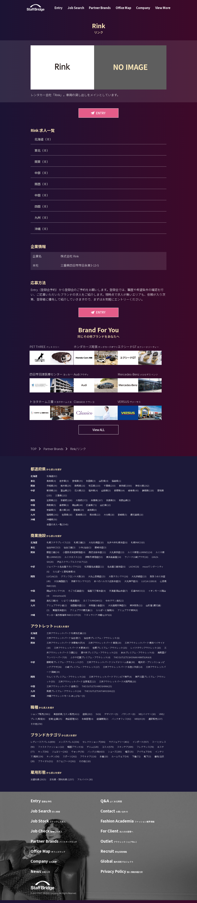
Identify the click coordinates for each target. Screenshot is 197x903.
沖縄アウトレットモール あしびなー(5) (66, 698)
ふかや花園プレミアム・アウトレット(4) (90, 660)
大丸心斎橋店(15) (96, 579)
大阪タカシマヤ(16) (118, 579)
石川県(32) (80, 493)
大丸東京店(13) (116, 555)
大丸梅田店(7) (61, 583)
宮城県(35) (77, 483)
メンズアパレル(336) (69, 744)
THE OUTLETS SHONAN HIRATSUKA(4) (132, 660)
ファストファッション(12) (51, 749)
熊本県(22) (95, 517)
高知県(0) (92, 512)
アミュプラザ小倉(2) (57, 608)
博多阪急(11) (136, 608)
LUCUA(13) (52, 579)
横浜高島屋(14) (113, 559)
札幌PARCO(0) (138, 545)
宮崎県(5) (122, 517)
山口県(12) (105, 507)
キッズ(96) (43, 754)
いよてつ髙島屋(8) (71, 603)
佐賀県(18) (67, 517)
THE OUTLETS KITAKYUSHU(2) (100, 694)
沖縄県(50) (52, 522)
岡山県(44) (77, 507)
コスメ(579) (108, 749)
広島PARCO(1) (138, 593)
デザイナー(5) (111, 716)
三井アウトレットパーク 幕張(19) (104, 645)
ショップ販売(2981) (40, 716)
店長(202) (87, 716)
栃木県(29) (66, 488)
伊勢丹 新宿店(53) (94, 559)
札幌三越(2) (79, 545)
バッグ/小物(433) (96, 754)
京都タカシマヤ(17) (81, 583)
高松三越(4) (52, 603)
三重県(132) (61, 498)
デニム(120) (92, 749)
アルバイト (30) (85, 782)
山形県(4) (103, 483)
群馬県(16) (80, 488)
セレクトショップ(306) (94, 744)
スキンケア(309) (125, 749)
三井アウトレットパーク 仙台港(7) (64, 640)
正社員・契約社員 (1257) (62, 782)
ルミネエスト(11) (73, 559)
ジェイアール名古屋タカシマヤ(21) (64, 569)
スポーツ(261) (70, 759)
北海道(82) (52, 478)
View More (158, 11)
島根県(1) (64, 507)
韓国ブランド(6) (75, 749)
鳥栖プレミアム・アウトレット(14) (64, 694)
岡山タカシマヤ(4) (56, 593)
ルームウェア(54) (120, 759)
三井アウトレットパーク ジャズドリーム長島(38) (111, 664)
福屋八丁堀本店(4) (97, 593)
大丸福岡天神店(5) (117, 608)
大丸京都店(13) (138, 579)
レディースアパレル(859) (43, 744)
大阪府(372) (82, 503)
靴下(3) (147, 759)
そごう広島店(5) (76, 593)
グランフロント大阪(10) (73, 579)
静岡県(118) (148, 493)
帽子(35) (129, 754)
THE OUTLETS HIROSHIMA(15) (97, 689)
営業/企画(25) (55, 721)
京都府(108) (66, 503)
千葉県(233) (109, 488)
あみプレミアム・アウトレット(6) (137, 655)
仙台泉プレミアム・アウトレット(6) (101, 640)
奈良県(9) (110, 503)
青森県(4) (51, 483)
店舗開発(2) (102, 721)
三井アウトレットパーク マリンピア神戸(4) (110, 679)
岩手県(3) (64, 483)
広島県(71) (91, 507)
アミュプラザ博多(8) (127, 612)
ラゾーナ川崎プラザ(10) (136, 559)
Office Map (122, 11)
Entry (63, 11)
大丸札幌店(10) (96, 545)
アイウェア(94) (144, 754)
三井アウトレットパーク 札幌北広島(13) (66, 635)
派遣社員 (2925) (39, 782)
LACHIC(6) (134, 569)
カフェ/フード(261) (66, 764)
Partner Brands (100, 11)
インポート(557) (140, 744)
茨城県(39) (52, 488)
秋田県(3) (91, 483)
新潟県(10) (52, 493)
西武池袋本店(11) (97, 555)
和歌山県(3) (124, 503)
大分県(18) (109, 517)
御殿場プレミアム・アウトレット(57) (65, 664)
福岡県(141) (52, 517)
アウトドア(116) (88, 759)
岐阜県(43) (133, 493)
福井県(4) (93, 493)
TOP (34, 451)
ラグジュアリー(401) (119, 744)
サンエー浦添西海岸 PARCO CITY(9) (64, 617)
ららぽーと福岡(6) (105, 612)
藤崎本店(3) (100, 550)
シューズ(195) (115, 754)
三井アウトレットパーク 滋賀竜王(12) (77, 684)
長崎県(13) (81, 517)
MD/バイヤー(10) (147, 716)
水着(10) (104, 759)
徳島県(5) (51, 512)
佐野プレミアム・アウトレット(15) (110, 650)
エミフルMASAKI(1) (92, 603)
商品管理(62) (72, 721)
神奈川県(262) (142, 488)
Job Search (78, 11)
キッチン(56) (53, 759)
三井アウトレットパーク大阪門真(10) (117, 684)
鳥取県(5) (51, 507)
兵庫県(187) (97, 503)
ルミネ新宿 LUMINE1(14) (140, 555)
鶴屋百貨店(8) (60, 612)
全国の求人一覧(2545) (57, 527)
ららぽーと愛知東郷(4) (64, 574)
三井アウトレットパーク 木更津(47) (71, 650)
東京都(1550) (125, 488)
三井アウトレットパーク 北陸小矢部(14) (122, 669)
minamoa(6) (59, 598)
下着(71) (136, 759)
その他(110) (85, 764)
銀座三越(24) (53, 555)
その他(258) (36, 726)
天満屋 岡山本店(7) (118, 593)
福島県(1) (116, 483)
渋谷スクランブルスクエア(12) (72, 564)
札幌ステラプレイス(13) (58, 545)
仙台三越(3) (69, 550)
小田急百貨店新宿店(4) (74, 555)
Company (141, 11)
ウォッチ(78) (77, 754)
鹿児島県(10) (136, 517)
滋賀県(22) (52, 503)
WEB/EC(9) (139, 721)
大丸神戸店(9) (131, 583)
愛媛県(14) (78, 512)
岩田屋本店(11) (77, 608)
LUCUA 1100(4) (148, 583)
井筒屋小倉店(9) (97, 608)
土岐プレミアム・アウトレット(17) (82, 669)
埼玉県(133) (94, 488)
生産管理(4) (87, 721)
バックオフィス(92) (121, 721)
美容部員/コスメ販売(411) (66, 716)
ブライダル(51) (45, 764)
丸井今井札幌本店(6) (117, 545)
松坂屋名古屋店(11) (94, 569)
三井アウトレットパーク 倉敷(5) (62, 689)
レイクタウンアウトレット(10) (145, 650)
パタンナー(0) (128, 716)
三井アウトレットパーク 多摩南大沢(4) (66, 645)
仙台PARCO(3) (53, 550)
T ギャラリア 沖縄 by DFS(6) (98, 617)
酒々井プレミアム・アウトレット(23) (99, 655)
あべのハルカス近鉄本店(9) (107, 583)
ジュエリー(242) (60, 754)
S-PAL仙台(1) (85, 550)
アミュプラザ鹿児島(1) (81, 612)
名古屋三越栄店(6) (116, 569)
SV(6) (98, 716)
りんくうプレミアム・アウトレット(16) (66, 679)
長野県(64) (119, 493)
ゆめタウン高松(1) (114, 603)
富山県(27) (66, 493)
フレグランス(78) (145, 749)
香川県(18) (64, 512)
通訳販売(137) (155, 721)
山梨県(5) (106, 493)
